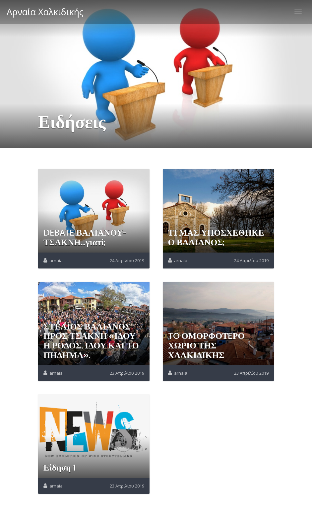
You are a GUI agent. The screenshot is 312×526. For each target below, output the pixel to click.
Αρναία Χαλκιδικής (45, 12)
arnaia (56, 260)
